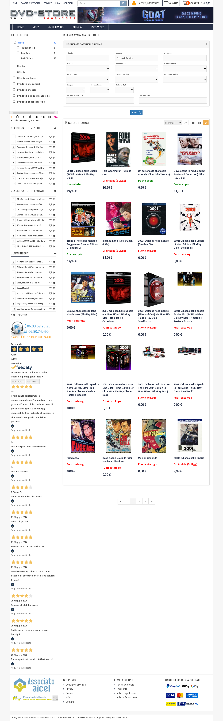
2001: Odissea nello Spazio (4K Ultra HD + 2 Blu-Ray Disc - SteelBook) (189, 388)
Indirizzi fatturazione (127, 697)
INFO (57, 3)
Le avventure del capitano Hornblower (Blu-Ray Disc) (82, 313)
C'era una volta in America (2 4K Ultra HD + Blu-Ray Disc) (31, 178)
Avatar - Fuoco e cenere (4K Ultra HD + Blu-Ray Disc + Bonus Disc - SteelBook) (31, 204)
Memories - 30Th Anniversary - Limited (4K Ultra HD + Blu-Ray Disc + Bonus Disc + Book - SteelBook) (31, 235)
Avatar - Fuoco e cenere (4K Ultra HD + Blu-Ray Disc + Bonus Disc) (31, 141)
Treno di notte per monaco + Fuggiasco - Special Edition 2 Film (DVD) (83, 244)
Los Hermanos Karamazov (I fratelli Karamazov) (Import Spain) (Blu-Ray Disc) (31, 309)
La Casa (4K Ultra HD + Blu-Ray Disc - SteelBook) (31, 241)
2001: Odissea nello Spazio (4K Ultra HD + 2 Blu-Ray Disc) (82, 174)
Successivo (32, 381)
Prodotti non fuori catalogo (33, 95)
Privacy (69, 688)
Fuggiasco (73, 458)
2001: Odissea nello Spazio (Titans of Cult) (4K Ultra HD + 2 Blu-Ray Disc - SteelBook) (154, 316)
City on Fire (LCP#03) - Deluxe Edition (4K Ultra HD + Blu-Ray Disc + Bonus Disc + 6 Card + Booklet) (31, 214)
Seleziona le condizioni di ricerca (84, 44)
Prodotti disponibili (28, 83)
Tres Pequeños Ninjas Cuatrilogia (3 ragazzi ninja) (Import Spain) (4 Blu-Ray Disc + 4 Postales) (31, 298)
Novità (21, 66)
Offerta (21, 72)
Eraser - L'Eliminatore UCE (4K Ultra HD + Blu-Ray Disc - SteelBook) (31, 220)
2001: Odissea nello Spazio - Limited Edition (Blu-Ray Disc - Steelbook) (190, 244)
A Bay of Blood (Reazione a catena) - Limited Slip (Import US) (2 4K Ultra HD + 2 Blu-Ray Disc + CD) (31, 272)
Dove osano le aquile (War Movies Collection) (117, 460)
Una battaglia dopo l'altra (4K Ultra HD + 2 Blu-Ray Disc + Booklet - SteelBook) (31, 209)
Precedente (18, 381)
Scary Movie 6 (23, 288)
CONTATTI (68, 3)
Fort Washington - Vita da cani (116, 173)
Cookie (69, 693)
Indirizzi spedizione (126, 693)
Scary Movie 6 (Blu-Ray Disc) (29, 282)
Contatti (70, 701)
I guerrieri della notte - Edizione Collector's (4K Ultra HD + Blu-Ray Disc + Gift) (31, 152)
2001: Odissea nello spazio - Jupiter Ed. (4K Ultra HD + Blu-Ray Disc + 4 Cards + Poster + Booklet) (190, 316)
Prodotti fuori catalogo (31, 101)
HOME (14, 3)
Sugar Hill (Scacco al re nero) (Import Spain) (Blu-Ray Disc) (31, 303)
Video (36, 27)
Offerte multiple (26, 78)
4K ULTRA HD (56, 27)
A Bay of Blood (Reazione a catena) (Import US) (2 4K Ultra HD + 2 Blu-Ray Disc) (31, 267)
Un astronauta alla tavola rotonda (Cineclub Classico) (154, 173)
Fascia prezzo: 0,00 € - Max (26, 120)
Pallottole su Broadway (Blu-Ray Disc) (31, 183)
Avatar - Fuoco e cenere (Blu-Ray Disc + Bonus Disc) (31, 173)
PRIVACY (48, 3)
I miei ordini (122, 688)
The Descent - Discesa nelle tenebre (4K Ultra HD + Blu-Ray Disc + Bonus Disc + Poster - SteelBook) (31, 199)
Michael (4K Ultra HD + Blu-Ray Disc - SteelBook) (31, 230)
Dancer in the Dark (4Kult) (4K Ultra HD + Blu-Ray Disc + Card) (31, 136)
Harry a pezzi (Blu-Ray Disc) (29, 157)
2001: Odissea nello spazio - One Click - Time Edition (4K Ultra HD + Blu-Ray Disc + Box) (118, 389)
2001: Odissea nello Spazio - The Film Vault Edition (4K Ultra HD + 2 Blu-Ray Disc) (154, 388)
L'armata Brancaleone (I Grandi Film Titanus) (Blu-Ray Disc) (31, 162)
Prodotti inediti (26, 89)
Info (68, 697)
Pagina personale (125, 684)
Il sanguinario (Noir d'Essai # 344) (117, 243)
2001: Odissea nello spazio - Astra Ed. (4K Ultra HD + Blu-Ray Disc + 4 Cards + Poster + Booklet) (83, 389)
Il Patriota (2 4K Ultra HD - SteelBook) (31, 246)
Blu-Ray (77, 27)
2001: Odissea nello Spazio (189, 458)
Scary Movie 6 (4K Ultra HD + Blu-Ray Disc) (31, 277)
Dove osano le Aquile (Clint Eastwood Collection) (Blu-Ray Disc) (189, 174)
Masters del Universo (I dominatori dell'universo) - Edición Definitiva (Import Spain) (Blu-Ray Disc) (31, 293)
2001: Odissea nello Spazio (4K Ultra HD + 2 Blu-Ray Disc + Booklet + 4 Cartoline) (117, 316)
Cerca (136, 112)
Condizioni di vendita (76, 684)
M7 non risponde (147, 458)
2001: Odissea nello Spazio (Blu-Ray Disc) (153, 243)
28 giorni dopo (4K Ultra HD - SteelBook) (31, 225)
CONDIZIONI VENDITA (30, 3)
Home (20, 27)
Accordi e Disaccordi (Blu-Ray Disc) (31, 147)
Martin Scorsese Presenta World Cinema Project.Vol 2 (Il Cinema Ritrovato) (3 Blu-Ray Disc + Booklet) (31, 261)
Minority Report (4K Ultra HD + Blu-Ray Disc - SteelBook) (31, 168)
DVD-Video (97, 27)
